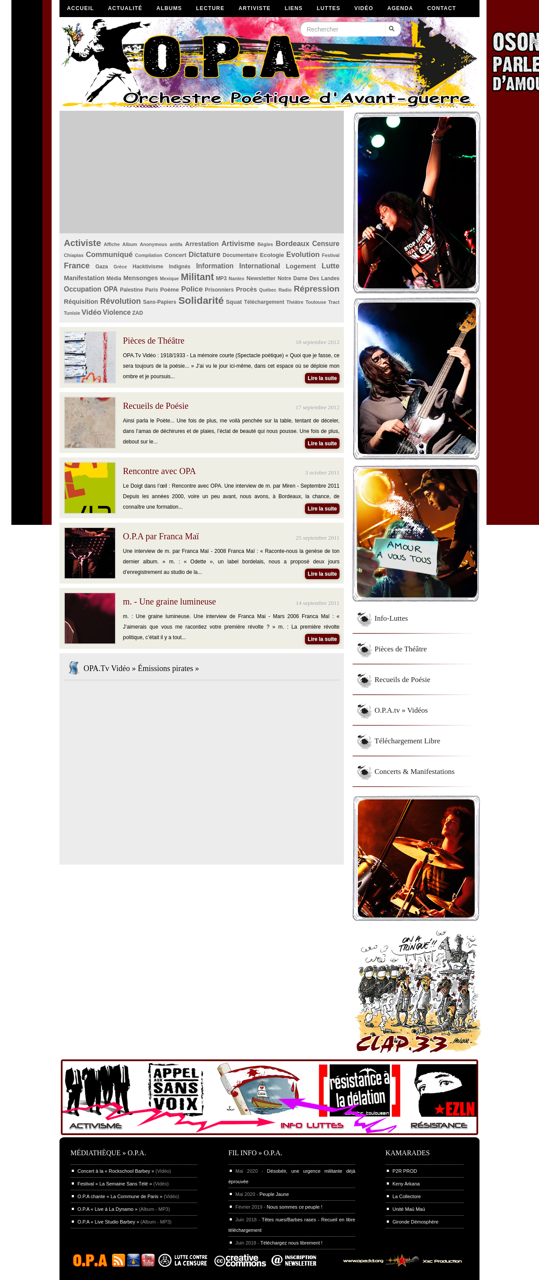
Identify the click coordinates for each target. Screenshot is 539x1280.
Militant (197, 276)
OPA (111, 289)
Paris (151, 290)
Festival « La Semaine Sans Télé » (114, 1183)
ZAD (137, 313)
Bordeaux (292, 243)
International (259, 266)
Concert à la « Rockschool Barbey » (115, 1171)
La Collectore (406, 1196)
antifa (176, 244)
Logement (301, 266)
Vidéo (363, 8)
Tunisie (72, 313)
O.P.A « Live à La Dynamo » (107, 1209)
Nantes (237, 278)
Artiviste (254, 8)
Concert (175, 255)
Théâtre (294, 302)
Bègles (265, 244)
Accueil (80, 8)
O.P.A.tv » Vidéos (401, 710)
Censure (326, 243)
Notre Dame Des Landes (308, 278)
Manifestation (84, 277)
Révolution (120, 301)
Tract (334, 302)
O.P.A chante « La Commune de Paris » (119, 1196)
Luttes (328, 8)
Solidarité (201, 300)
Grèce (120, 266)
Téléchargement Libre (407, 741)
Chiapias (74, 255)
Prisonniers (219, 290)
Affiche (112, 244)
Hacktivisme (148, 267)
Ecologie (272, 255)
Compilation (148, 255)
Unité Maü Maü (408, 1209)
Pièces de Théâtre (400, 649)
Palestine (131, 290)
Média (113, 278)
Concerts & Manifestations (414, 771)
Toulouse (315, 302)
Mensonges (140, 277)
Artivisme (238, 243)
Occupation (83, 289)
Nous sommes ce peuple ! (294, 1207)
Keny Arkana (406, 1183)
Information (215, 266)
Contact (441, 8)
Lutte (331, 266)
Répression (317, 288)
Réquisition (81, 301)
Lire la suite (322, 378)
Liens (294, 8)
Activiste (82, 243)
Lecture (210, 8)
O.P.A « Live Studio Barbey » (108, 1221)
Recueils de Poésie (402, 679)
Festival (331, 255)
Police (192, 289)
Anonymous (153, 244)
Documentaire (240, 255)
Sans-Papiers (159, 302)
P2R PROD (404, 1171)
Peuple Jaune (274, 1194)
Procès (246, 289)
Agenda (400, 8)
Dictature (204, 254)
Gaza (101, 267)
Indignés (179, 267)
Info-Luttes (391, 618)
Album (129, 244)
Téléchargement (264, 302)
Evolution (302, 254)
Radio (285, 289)
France (77, 265)
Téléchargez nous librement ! (291, 1242)
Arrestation (202, 243)
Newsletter (261, 278)
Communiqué (109, 254)
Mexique (169, 278)
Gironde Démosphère (415, 1221)
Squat (234, 302)
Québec (267, 289)
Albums (169, 8)
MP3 (221, 278)
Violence (117, 312)
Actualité (125, 8)
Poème (169, 289)
